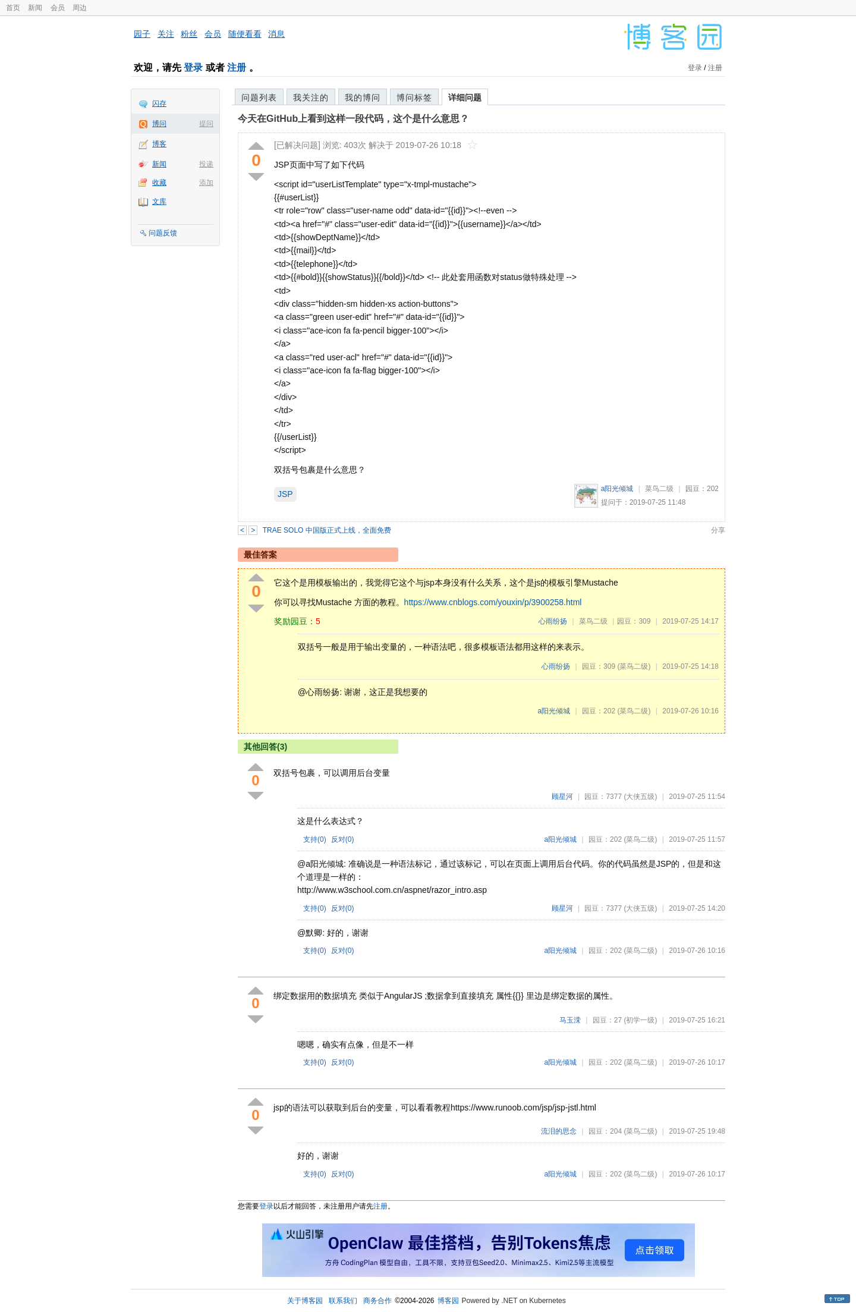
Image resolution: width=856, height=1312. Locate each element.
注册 (236, 67)
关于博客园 (305, 1301)
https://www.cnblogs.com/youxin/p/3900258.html (493, 602)
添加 (206, 182)
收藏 (159, 182)
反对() (342, 839)
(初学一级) (640, 1020)
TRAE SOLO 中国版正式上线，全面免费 (327, 530)
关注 (166, 34)
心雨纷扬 (553, 621)
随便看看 (245, 34)
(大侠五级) (640, 796)
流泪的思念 (559, 1131)
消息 (276, 34)
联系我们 (343, 1301)
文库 (159, 201)
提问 (206, 123)
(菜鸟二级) (633, 666)
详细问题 (465, 97)
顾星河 (562, 796)
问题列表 (259, 97)
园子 (142, 34)
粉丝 (189, 34)
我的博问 (362, 97)
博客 (159, 144)
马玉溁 (570, 1020)
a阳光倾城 (617, 488)
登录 (193, 67)
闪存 (159, 103)
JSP (285, 494)
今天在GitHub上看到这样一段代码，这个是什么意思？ (353, 119)
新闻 (35, 8)
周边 (80, 8)
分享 (718, 530)
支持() (314, 839)
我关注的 (311, 97)
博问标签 (414, 97)
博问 (159, 123)
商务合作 (377, 1301)
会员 (58, 8)
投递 (206, 164)
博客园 (448, 1301)
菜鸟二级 (659, 488)
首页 (13, 8)
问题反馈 (163, 233)
